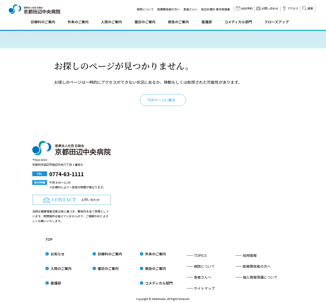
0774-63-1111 (66, 174)
